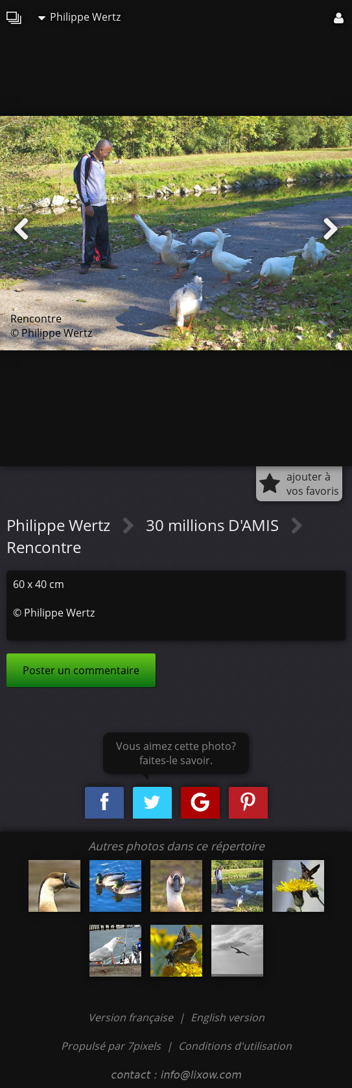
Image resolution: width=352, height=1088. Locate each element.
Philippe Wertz (79, 17)
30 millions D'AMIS (214, 525)
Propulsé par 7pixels (111, 1046)
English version (227, 1017)
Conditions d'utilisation (235, 1046)
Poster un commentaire (81, 670)
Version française (132, 1017)
